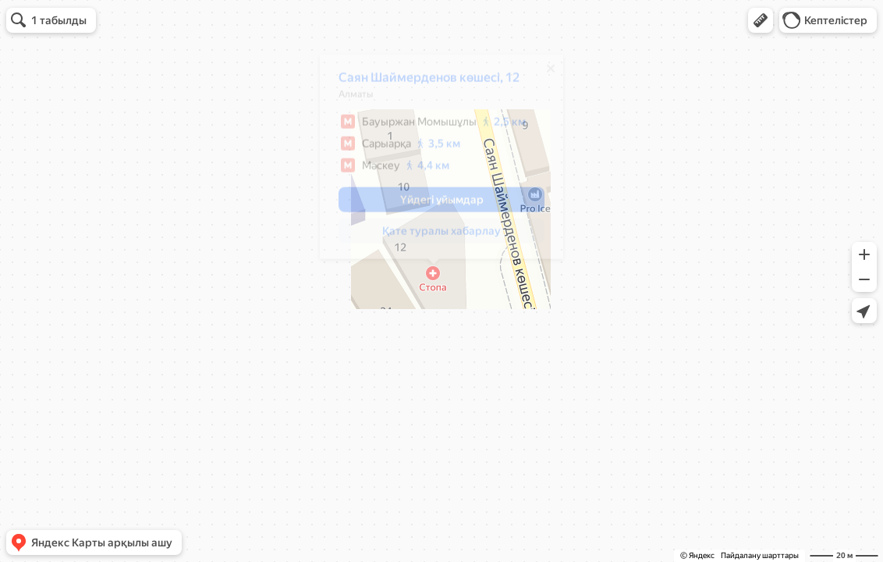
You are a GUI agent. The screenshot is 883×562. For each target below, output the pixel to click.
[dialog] (433, 162)
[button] (760, 20)
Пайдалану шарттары (760, 555)
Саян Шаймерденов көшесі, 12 (421, 83)
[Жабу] (543, 74)
